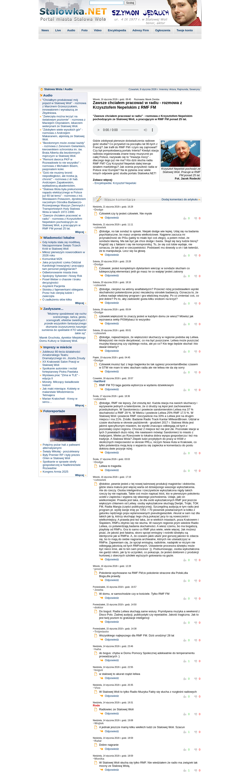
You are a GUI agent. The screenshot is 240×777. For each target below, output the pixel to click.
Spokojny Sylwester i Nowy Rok (62, 275)
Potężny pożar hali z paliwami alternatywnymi (61, 446)
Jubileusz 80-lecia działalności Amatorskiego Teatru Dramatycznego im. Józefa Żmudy (63, 355)
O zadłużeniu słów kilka (57, 299)
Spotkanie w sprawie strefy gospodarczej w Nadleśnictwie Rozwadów (61, 465)
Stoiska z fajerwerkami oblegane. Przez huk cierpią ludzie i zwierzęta (63, 293)
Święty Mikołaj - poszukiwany (61, 451)
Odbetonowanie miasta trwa (59, 272)
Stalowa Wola (53, 89)
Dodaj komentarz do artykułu (179, 199)
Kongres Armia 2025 (55, 471)
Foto (85, 30)
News (45, 30)
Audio (71, 30)
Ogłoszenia (162, 30)
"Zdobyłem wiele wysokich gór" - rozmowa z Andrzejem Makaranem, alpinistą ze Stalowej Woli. (63, 134)
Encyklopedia (117, 30)
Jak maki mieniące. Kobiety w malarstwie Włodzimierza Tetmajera (61, 392)
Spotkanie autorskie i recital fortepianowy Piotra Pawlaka (60, 370)
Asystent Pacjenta (53, 286)
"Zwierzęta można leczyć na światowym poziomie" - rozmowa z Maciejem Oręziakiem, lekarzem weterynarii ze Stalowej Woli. (63, 121)
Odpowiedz (112, 217)
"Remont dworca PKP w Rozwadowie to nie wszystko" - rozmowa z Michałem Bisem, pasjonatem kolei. (61, 164)
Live (58, 30)
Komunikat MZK (52, 259)
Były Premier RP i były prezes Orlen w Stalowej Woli (61, 456)
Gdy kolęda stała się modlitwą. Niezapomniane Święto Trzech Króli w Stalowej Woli (61, 245)
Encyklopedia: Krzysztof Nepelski (115, 183)
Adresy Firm (140, 30)
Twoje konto (185, 30)
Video (98, 30)
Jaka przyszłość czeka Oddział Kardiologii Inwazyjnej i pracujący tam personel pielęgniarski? (63, 266)
